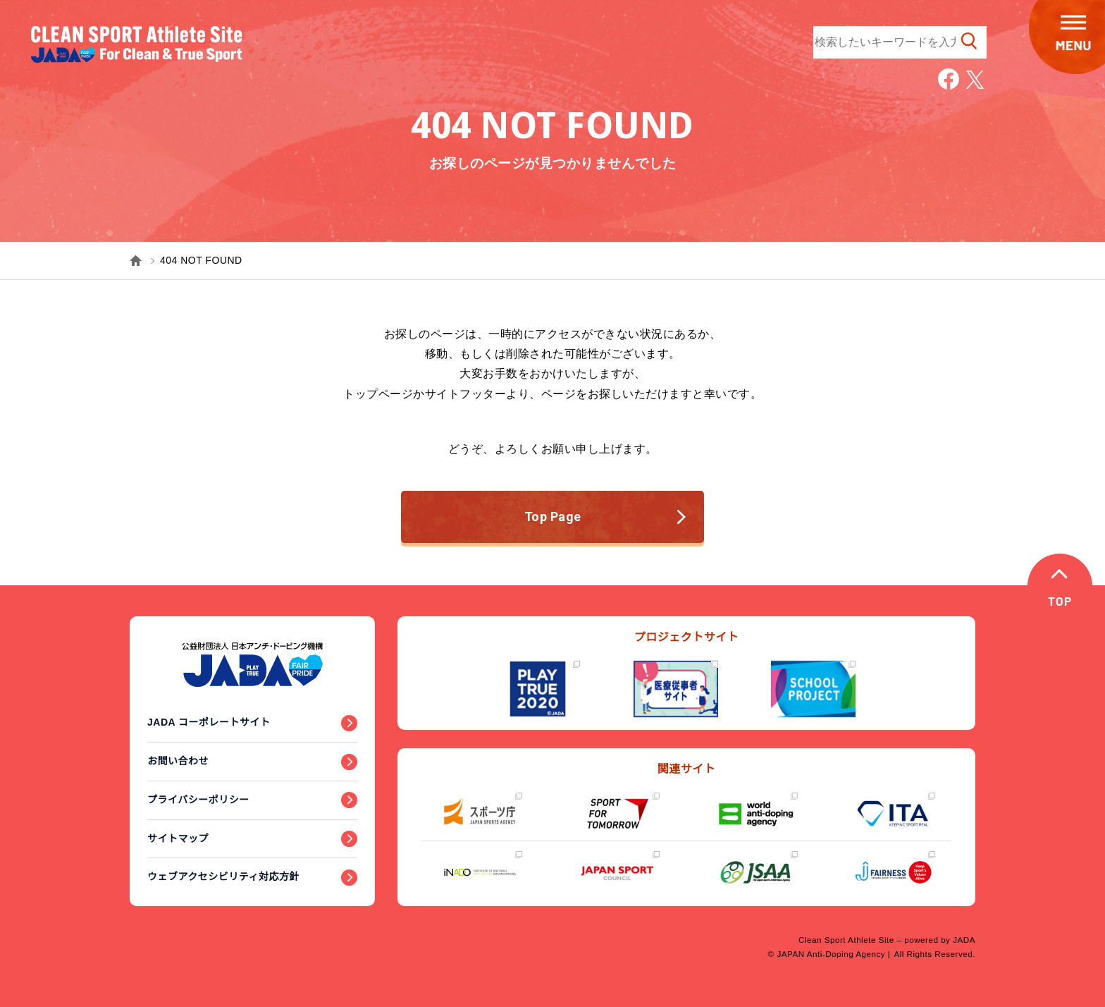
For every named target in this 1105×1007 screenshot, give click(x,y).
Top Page (605, 516)
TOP (1060, 603)
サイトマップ (178, 838)
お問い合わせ (178, 761)
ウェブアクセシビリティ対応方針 (223, 876)
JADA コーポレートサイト (209, 722)
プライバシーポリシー (198, 799)
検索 (969, 40)
